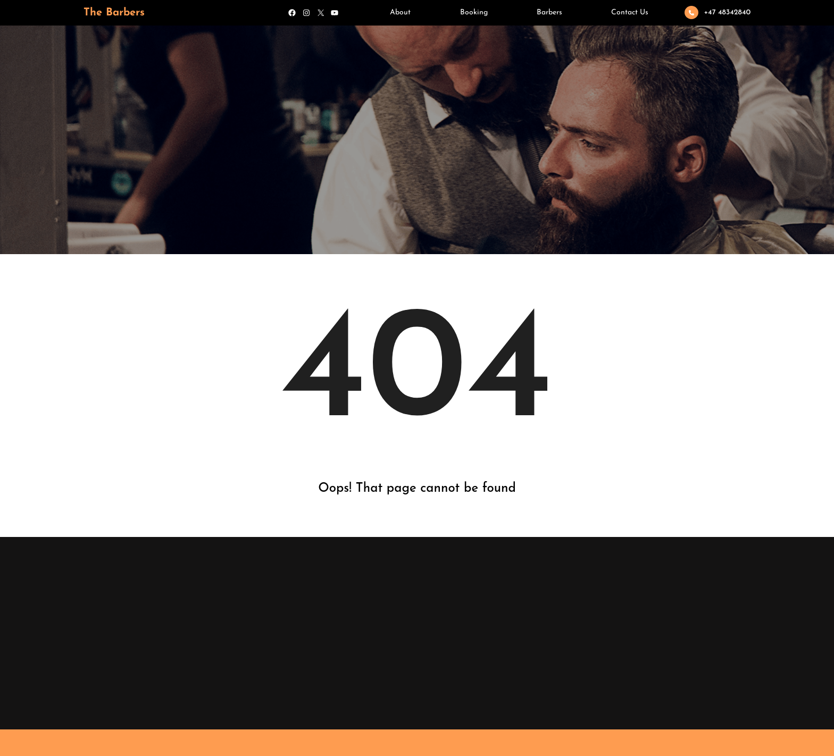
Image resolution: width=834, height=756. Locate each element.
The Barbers (114, 12)
